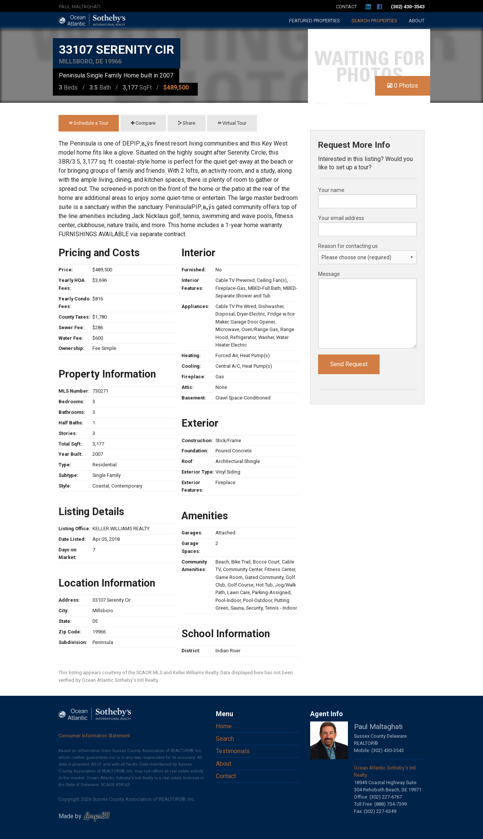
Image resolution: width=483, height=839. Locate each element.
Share (186, 123)
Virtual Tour (232, 123)
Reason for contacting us (348, 246)
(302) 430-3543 (408, 6)
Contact (346, 6)
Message (329, 274)
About (417, 20)
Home (224, 726)
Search (374, 20)
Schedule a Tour (88, 123)
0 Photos (402, 85)
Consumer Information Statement (94, 735)
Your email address (341, 218)
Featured (314, 20)
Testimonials (233, 751)
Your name (331, 190)
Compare (143, 123)
